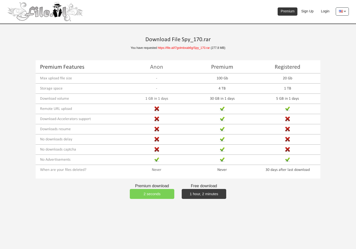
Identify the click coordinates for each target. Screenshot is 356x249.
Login (325, 11)
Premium (287, 11)
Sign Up (307, 11)
